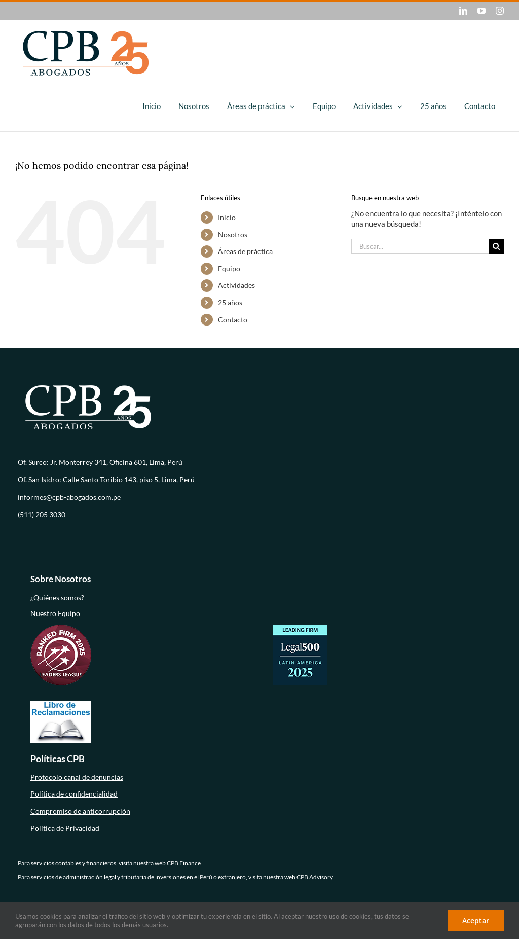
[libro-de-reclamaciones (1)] (60, 704)
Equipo (229, 268)
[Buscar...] (420, 246)
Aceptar (475, 920)
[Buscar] (496, 246)
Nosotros (232, 234)
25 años (230, 302)
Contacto (232, 319)
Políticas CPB (57, 758)
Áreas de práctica (245, 251)
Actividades (236, 285)
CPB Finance (184, 863)
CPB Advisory (314, 877)
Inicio (227, 217)
